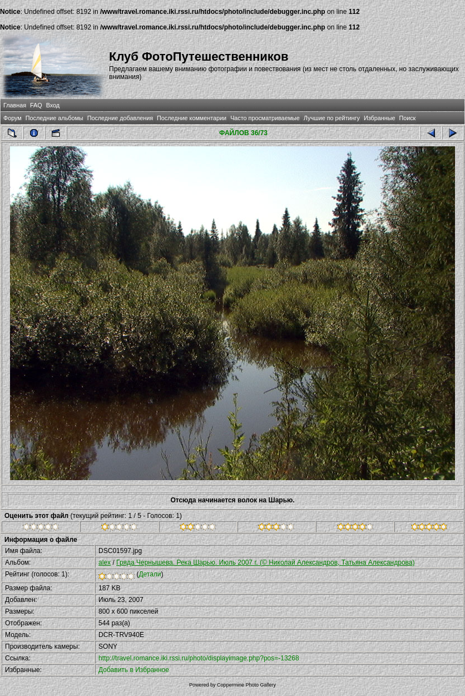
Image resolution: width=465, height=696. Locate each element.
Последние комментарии (191, 118)
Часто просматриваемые (265, 118)
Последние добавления (120, 118)
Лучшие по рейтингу (332, 118)
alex (104, 562)
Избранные (379, 118)
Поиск (407, 118)
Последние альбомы (54, 118)
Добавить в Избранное (133, 670)
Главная (14, 105)
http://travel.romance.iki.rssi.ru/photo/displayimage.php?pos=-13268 (198, 658)
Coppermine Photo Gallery (246, 685)
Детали (149, 574)
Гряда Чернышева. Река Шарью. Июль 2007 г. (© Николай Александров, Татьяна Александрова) (265, 562)
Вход (53, 105)
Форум (12, 118)
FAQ (36, 105)
